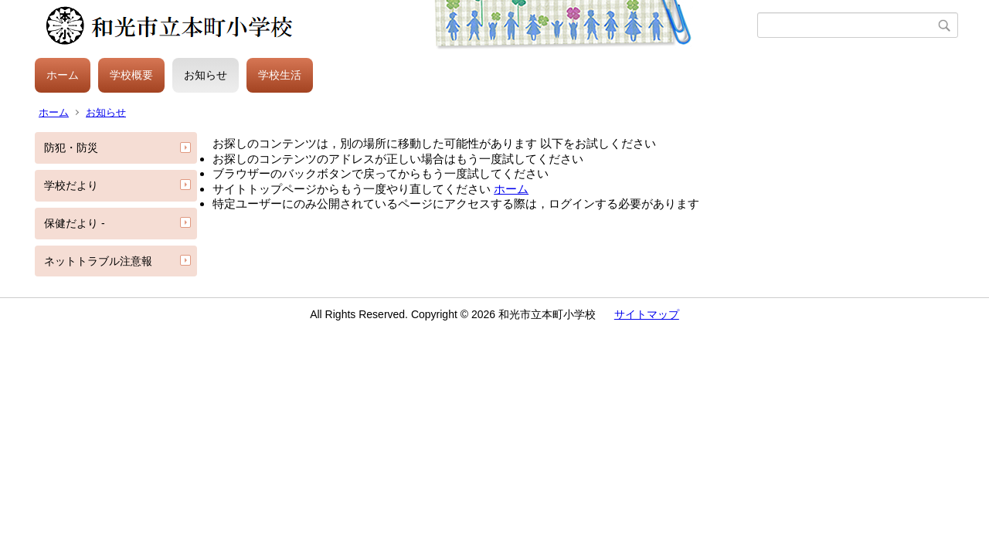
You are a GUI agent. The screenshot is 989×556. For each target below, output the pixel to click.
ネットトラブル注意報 (98, 261)
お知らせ (205, 75)
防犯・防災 (71, 147)
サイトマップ (646, 314)
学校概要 (131, 75)
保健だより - (74, 223)
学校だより (71, 185)
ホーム (62, 75)
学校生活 (279, 75)
